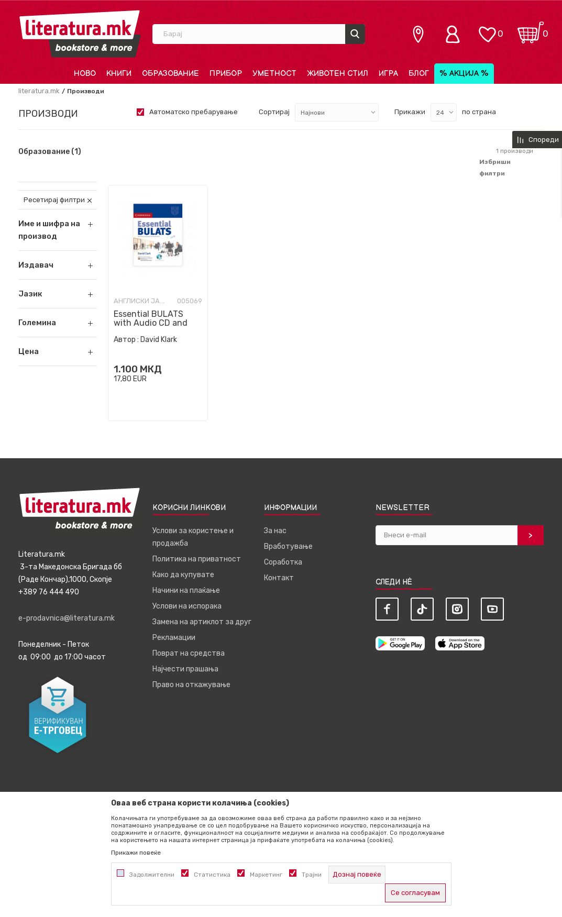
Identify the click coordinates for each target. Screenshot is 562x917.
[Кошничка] (530, 29)
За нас (275, 530)
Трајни (312, 874)
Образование (49, 152)
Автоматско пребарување (193, 112)
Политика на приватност (196, 559)
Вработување (288, 546)
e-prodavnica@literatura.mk (66, 618)
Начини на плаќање (186, 590)
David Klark (158, 339)
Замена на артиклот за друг (201, 621)
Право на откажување (191, 684)
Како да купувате (183, 574)
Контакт (279, 577)
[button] (57, 265)
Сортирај (274, 112)
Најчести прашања (185, 669)
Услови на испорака (187, 606)
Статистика (212, 874)
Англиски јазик (140, 300)
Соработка (283, 562)
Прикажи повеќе (136, 852)
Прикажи (409, 112)
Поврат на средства (188, 653)
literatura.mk (39, 91)
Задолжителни (151, 874)
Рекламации (173, 637)
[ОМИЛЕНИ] (487, 29)
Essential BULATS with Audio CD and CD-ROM (151, 323)
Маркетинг (266, 874)
